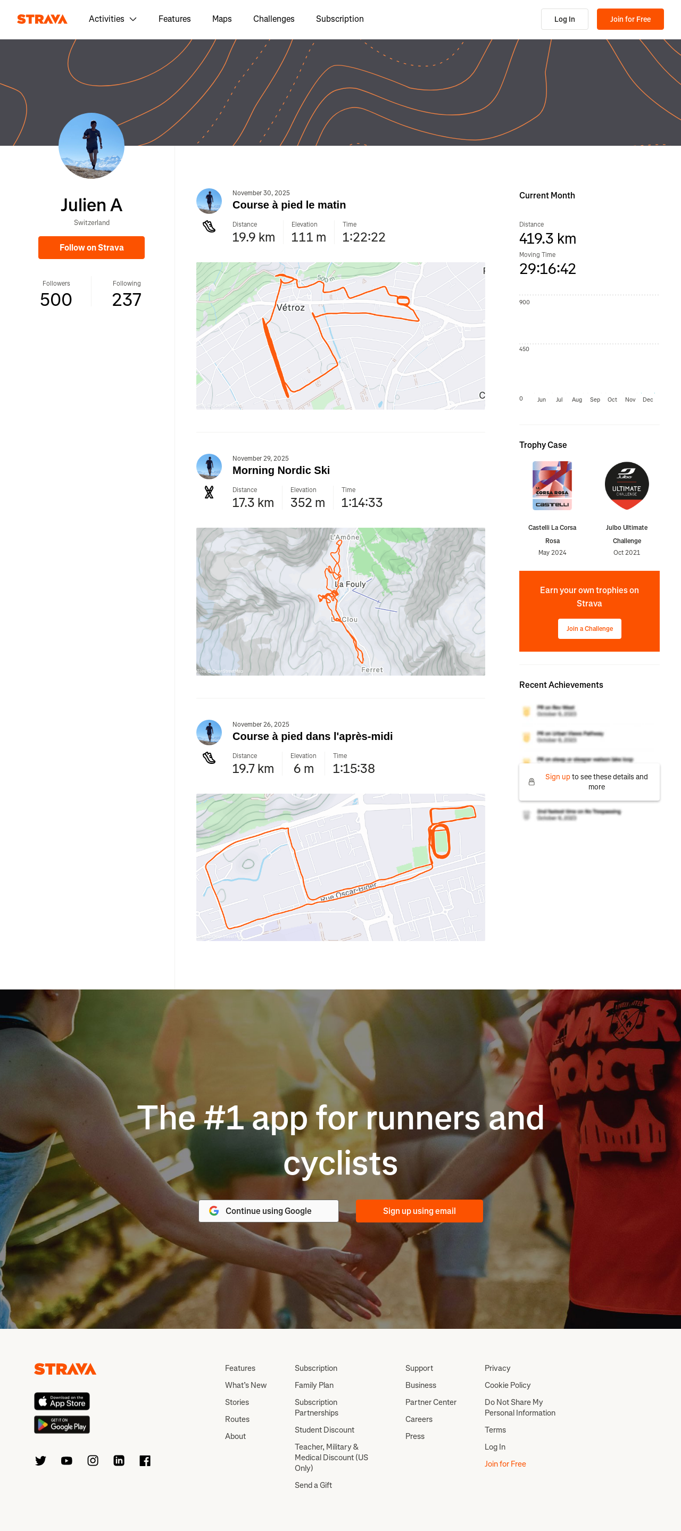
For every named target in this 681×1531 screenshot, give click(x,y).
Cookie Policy (508, 1385)
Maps (222, 18)
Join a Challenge (590, 629)
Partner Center (430, 1402)
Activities (113, 18)
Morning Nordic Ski (281, 470)
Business (420, 1385)
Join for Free (630, 19)
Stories (237, 1402)
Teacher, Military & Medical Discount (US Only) (331, 1458)
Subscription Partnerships (316, 1407)
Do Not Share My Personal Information (520, 1407)
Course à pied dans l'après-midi (312, 736)
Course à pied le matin (289, 205)
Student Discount (324, 1430)
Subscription (340, 18)
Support (419, 1368)
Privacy (498, 1368)
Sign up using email (419, 1211)
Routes (237, 1419)
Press (415, 1436)
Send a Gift (313, 1485)
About (235, 1436)
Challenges (274, 18)
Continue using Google (259, 1210)
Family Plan (314, 1385)
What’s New (246, 1385)
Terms (495, 1430)
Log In (564, 19)
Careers (419, 1419)
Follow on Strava (92, 247)
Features (175, 18)
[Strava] (42, 19)
